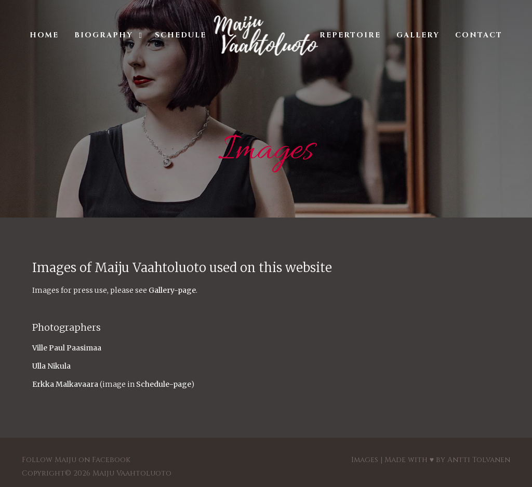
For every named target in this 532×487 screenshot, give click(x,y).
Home (44, 35)
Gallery (418, 35)
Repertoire (350, 35)
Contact (478, 35)
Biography (103, 35)
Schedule (180, 35)
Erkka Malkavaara (65, 384)
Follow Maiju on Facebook (76, 460)
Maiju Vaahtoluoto (131, 473)
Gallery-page (172, 290)
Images (364, 460)
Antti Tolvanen (478, 460)
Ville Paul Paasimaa (66, 348)
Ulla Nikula (51, 366)
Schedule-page (163, 384)
